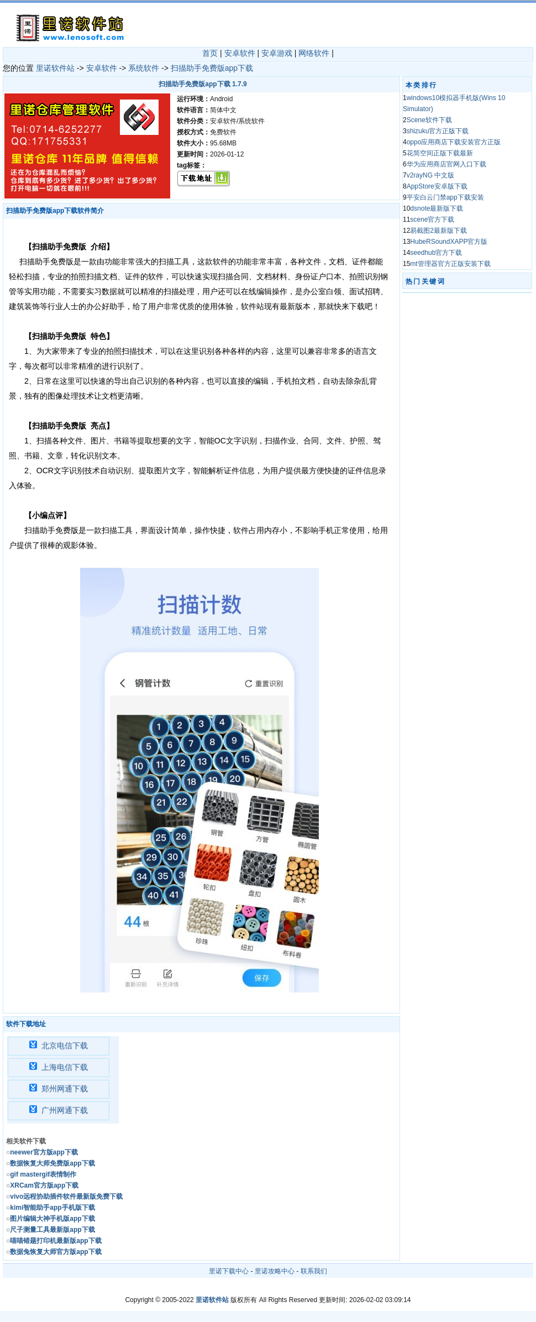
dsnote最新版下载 (436, 208)
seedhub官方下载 (436, 253)
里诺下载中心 (229, 1271)
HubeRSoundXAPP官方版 (448, 241)
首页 (210, 53)
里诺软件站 (55, 68)
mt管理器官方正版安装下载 (450, 264)
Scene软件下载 (429, 120)
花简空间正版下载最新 (440, 153)
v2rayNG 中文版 (431, 175)
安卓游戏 (276, 53)
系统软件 (143, 68)
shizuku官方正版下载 (438, 131)
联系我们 (314, 1271)
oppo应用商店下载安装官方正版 (454, 142)
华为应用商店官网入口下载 (446, 164)
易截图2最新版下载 (438, 230)
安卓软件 (239, 53)
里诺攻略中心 (275, 1271)
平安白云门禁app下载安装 (445, 197)
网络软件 (313, 53)
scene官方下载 (432, 219)
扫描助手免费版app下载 (212, 68)
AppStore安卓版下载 (437, 186)
